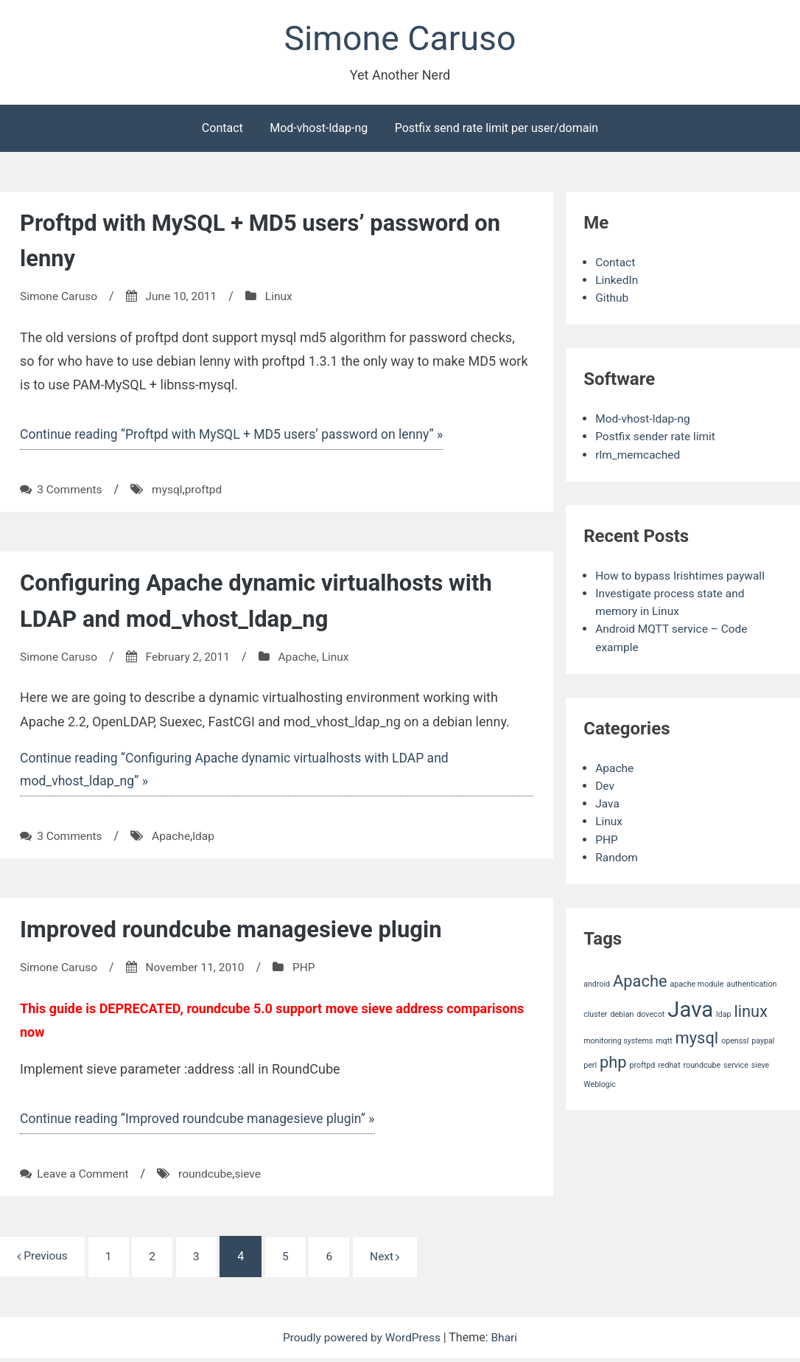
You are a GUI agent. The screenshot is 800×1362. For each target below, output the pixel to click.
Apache (303, 658)
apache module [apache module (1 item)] (697, 983)
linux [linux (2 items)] (751, 1010)
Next (395, 1260)
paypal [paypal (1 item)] (762, 1040)
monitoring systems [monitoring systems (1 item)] (618, 1040)
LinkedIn (617, 281)
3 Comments (70, 491)
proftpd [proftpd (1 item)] (643, 1064)
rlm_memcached (639, 455)
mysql (170, 491)
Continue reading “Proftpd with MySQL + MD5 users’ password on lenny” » (237, 436)
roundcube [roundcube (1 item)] (702, 1064)
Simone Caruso (400, 39)
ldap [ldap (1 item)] (723, 1013)
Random (617, 856)
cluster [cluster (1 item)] (595, 1013)
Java (607, 803)
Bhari (507, 1341)
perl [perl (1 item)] (590, 1064)
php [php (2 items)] (613, 1061)
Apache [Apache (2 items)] (640, 980)
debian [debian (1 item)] (622, 1013)
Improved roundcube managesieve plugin (238, 931)
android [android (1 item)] (596, 983)
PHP (310, 969)
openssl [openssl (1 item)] (734, 1040)
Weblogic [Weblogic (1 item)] (599, 1083)
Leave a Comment (84, 1177)
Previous (44, 1259)
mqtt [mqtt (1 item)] (664, 1040)
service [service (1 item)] (735, 1064)
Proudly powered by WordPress (363, 1341)
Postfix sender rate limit (657, 438)
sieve (253, 1177)
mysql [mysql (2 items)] (697, 1037)
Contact (222, 129)
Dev (605, 786)
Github (612, 299)
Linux (284, 298)
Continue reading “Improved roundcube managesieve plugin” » (202, 1121)
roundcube (209, 1177)
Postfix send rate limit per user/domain (496, 129)
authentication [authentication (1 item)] (751, 983)
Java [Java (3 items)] (690, 1008)
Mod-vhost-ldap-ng (319, 129)
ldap (207, 838)
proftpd (207, 491)
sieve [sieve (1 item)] (760, 1064)
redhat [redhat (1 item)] (669, 1064)
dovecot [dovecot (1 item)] (650, 1013)
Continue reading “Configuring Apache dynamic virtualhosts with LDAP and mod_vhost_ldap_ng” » (240, 771)
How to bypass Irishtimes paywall (683, 576)
